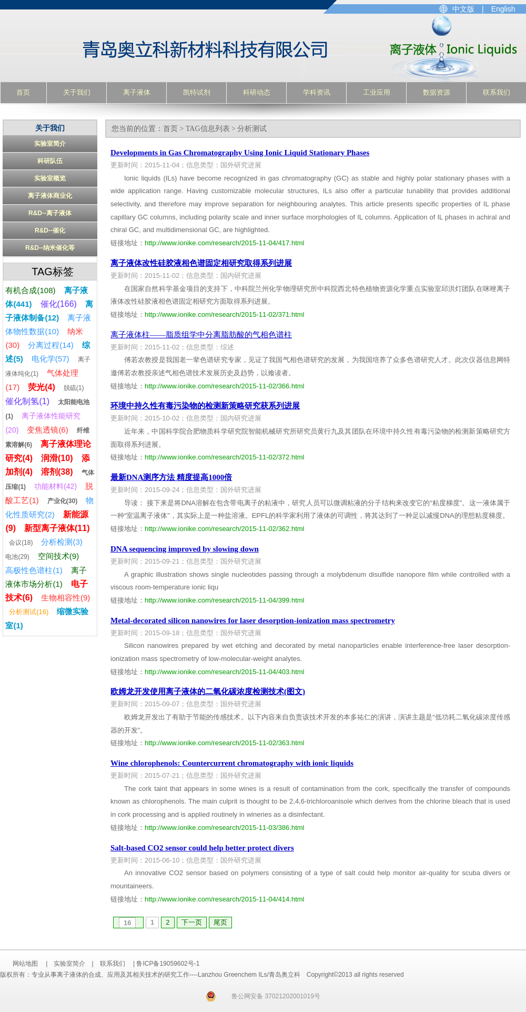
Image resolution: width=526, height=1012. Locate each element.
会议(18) (21, 542)
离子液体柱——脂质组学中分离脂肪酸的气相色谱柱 (201, 334)
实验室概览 (50, 178)
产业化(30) (62, 501)
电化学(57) (50, 358)
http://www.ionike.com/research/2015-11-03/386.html (225, 827)
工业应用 (376, 92)
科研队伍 (50, 161)
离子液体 (136, 92)
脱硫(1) (74, 388)
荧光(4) (41, 387)
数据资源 (436, 92)
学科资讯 (316, 92)
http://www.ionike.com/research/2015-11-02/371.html (225, 314)
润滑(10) (57, 458)
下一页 (191, 922)
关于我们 (76, 92)
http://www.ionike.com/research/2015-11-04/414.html (225, 899)
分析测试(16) (28, 612)
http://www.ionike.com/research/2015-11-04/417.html (225, 243)
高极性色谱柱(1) (33, 570)
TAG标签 (53, 271)
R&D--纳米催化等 (50, 248)
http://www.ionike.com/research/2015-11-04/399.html (225, 600)
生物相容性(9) (65, 597)
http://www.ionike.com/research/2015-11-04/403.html (225, 672)
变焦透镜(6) (47, 429)
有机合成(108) (30, 290)
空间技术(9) (58, 556)
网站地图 (25, 963)
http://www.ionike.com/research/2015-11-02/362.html (225, 529)
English (503, 9)
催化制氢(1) (27, 401)
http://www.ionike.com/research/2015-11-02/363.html (225, 743)
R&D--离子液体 (50, 213)
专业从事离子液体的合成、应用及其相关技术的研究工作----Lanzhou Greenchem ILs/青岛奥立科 (151, 48)
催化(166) (59, 303)
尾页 (220, 922)
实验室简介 (50, 143)
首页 (23, 92)
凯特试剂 (196, 92)
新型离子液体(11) (56, 528)
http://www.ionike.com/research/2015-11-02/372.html (225, 457)
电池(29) (17, 556)
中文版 (463, 9)
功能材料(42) (55, 486)
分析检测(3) (61, 541)
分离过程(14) (51, 344)
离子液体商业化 (50, 195)
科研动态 (256, 92)
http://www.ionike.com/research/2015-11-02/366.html (225, 386)
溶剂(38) (57, 471)
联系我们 (496, 92)
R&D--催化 (50, 230)
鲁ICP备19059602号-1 (167, 963)
